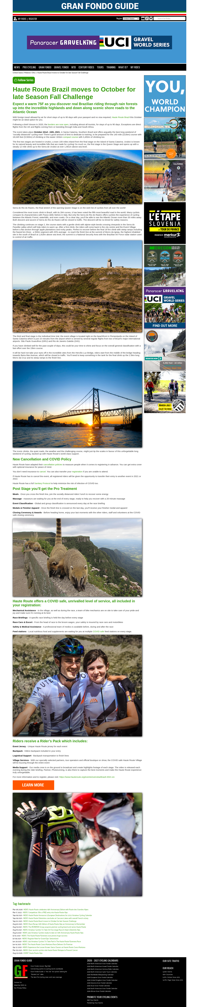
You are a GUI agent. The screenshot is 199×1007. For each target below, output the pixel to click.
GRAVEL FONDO (61, 67)
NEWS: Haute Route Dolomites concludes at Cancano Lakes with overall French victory (55, 918)
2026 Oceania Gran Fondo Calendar (99, 983)
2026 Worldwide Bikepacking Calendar (100, 974)
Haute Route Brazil (121, 117)
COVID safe (98, 631)
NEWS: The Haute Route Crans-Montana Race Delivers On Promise (47, 944)
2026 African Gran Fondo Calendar (99, 991)
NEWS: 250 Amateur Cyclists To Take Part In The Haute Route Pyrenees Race (52, 941)
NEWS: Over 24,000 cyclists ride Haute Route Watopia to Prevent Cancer (50, 950)
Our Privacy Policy (20, 988)
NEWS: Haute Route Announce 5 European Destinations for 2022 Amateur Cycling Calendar (57, 915)
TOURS (100, 67)
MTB (73, 67)
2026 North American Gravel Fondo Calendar (102, 966)
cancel (43, 471)
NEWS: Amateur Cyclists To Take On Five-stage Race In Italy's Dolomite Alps (51, 930)
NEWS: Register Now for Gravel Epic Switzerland (40, 938)
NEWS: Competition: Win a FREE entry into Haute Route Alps (45, 912)
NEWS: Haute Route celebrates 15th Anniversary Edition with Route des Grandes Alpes (56, 909)
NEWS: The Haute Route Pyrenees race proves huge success (44, 935)
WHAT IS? (123, 67)
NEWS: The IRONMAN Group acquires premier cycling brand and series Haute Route (54, 927)
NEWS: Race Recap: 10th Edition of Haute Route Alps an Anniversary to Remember (54, 924)
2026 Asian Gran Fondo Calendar (98, 985)
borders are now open (58, 124)
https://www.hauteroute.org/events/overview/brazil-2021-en (87, 777)
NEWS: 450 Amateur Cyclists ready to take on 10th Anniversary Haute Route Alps (53, 932)
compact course (70, 137)
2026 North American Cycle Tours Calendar (102, 972)
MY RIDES (22, 18)
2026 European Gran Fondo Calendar (100, 977)
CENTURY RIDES (86, 67)
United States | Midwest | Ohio (24, 72)
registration (77, 471)
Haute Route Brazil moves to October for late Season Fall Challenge (62, 72)
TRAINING (111, 67)
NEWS (17, 67)
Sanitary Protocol (42, 483)
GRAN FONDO (45, 67)
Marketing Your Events (95, 1003)
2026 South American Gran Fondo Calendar (102, 988)
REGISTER (33, 18)
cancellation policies (52, 464)
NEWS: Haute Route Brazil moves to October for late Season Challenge (49, 921)
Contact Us (18, 982)
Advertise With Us (20, 985)
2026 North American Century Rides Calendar (103, 969)
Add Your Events (92, 1000)
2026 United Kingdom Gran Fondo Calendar (102, 980)
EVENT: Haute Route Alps (33, 953)
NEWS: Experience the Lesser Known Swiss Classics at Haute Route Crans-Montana (54, 947)
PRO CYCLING (29, 67)
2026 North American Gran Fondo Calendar (102, 963)
